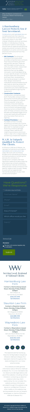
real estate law (19, 34)
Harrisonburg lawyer (19, 287)
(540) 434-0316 (19, 1)
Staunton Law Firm (15, 303)
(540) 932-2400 (19, 4)
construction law (18, 151)
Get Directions (15, 298)
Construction (6, 34)
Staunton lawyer (19, 306)
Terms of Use (15, 409)
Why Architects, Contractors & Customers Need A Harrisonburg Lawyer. (12, 15)
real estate (5, 151)
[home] (12, 9)
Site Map (21, 409)
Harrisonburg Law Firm (15, 282)
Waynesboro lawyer (19, 328)
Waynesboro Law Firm (15, 324)
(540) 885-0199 (18, 3)
